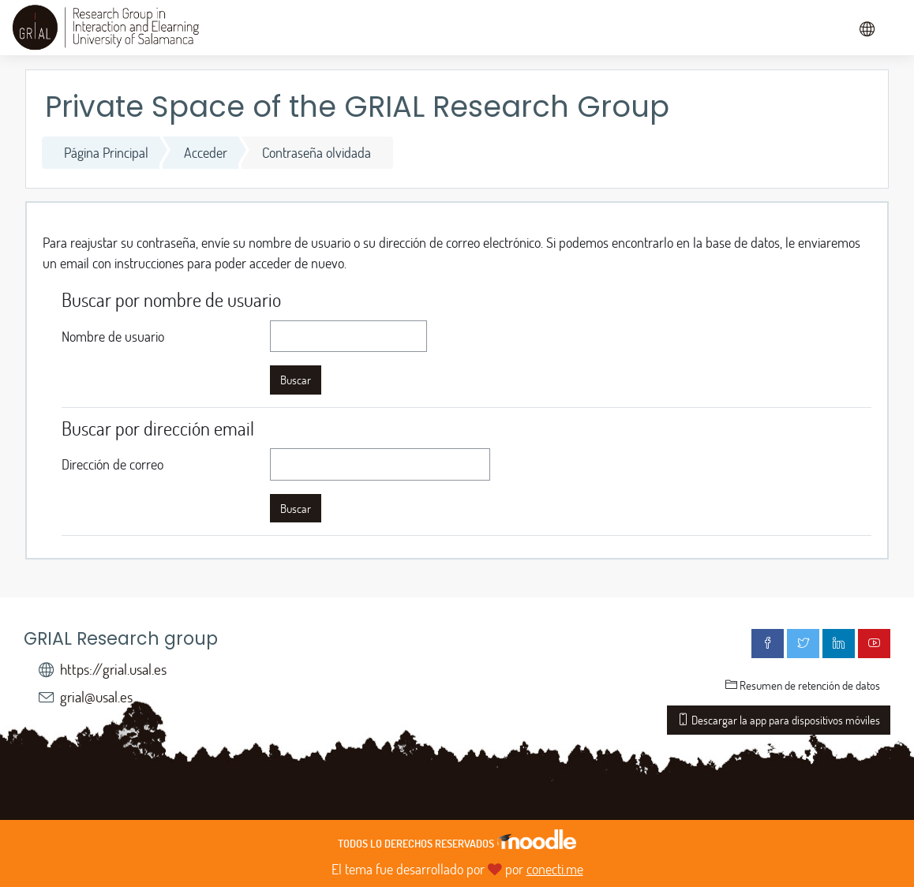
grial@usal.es (96, 696)
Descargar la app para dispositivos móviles (778, 720)
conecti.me (554, 868)
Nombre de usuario (113, 336)
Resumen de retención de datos (802, 685)
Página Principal (106, 152)
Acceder (205, 152)
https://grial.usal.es (113, 669)
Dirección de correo (112, 464)
